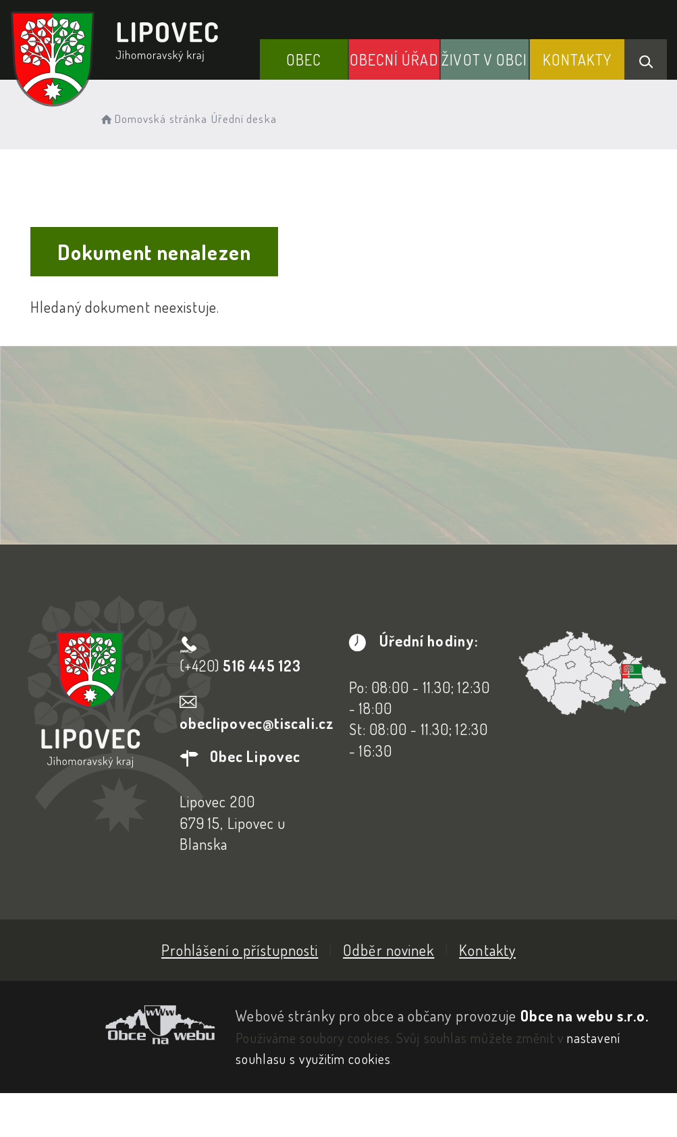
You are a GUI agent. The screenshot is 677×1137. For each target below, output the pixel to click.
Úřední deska (244, 118)
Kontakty (577, 59)
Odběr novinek (388, 949)
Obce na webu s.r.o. (584, 1015)
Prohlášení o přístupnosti (240, 949)
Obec (303, 59)
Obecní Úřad (394, 59)
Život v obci (484, 59)
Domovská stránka (153, 118)
